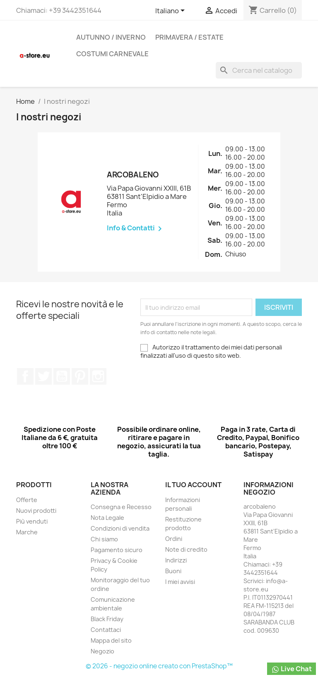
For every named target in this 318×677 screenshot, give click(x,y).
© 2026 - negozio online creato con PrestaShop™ (159, 666)
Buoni (173, 571)
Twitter (43, 376)
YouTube (61, 376)
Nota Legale (107, 518)
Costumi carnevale (112, 53)
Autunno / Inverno (111, 37)
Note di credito (186, 549)
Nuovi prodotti (36, 510)
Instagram (98, 376)
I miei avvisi (180, 582)
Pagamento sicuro (116, 550)
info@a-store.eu (265, 585)
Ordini (173, 539)
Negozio (102, 651)
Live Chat (291, 669)
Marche (27, 532)
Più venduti (32, 521)
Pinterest (80, 376)
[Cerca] (259, 70)
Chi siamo (104, 539)
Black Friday (107, 619)
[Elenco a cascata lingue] (171, 11)
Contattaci (106, 630)
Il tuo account (193, 484)
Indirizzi (176, 560)
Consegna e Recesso (121, 507)
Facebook (25, 376)
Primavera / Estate (189, 37)
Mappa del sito (111, 640)
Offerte (26, 500)
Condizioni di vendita (120, 528)
